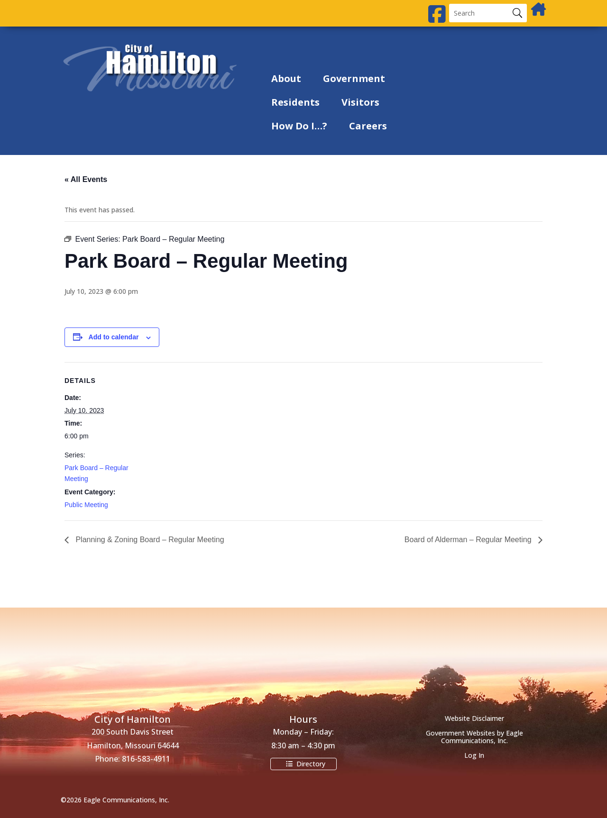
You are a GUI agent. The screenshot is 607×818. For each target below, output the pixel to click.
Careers (368, 125)
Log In (474, 755)
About (286, 78)
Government (354, 78)
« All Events (85, 179)
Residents (295, 102)
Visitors (360, 102)
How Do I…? (299, 125)
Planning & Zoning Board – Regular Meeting (149, 540)
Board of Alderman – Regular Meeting (469, 540)
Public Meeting (86, 505)
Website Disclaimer (474, 718)
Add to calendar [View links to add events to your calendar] (114, 337)
